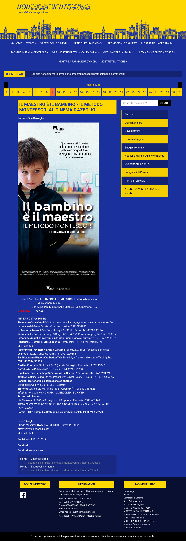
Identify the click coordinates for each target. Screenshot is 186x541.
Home (16, 43)
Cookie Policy (94, 516)
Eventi (127, 494)
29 (167, 92)
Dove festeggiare (134, 139)
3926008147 (74, 508)
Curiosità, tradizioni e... (138, 164)
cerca (164, 103)
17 (98, 92)
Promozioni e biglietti (122, 43)
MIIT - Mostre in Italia (134, 517)
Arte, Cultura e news (133, 501)
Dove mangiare (133, 122)
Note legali (64, 516)
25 (144, 92)
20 (115, 92)
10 (58, 92)
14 (81, 92)
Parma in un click (135, 180)
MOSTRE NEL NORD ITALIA (137, 507)
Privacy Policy (78, 516)
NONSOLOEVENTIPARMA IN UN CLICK (143, 190)
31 (179, 92)
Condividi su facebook (30, 450)
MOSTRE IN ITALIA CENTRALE (138, 511)
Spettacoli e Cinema (133, 497)
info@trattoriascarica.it (31, 392)
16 (92, 92)
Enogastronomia (134, 147)
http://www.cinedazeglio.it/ (33, 428)
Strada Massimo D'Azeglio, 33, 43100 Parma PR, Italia (48, 425)
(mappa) (92, 334)
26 (150, 92)
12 (69, 92)
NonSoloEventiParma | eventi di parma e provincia (54, 9)
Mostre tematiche (132, 527)
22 (127, 92)
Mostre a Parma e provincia (78, 61)
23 (133, 92)
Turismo (129, 114)
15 (87, 92)
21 (121, 92)
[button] (31, 43)
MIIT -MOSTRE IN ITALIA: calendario (141, 514)
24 (138, 92)
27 (156, 92)
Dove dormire (132, 130)
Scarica (33, 388)
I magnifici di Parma (136, 172)
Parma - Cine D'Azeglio (31, 118)
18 (104, 92)
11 (64, 92)
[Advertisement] (131, 13)
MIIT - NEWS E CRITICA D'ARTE (139, 521)
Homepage (129, 491)
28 (161, 92)
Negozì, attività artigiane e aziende (144, 155)
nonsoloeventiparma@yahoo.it (74, 494)
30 (173, 92)
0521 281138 (25, 432)
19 (110, 92)
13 (75, 92)
